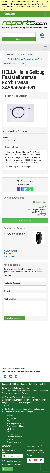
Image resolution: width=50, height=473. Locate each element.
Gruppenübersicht (14, 437)
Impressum (9, 256)
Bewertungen (10, 251)
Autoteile (20, 55)
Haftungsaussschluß (15, 424)
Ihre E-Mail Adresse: (12, 283)
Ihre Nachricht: (10, 299)
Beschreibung (11, 147)
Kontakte (8, 253)
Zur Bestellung (25, 221)
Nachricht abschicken (14, 318)
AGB (3, 412)
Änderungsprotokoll (15, 442)
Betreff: (7, 291)
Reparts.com (8, 13)
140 (42, 446)
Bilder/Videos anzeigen (16, 96)
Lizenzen (11, 429)
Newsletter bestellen (11, 461)
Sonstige (30, 55)
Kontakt (10, 416)
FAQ (8, 431)
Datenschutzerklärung (21, 412)
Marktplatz (8, 55)
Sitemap (10, 439)
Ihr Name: (8, 276)
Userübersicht (13, 434)
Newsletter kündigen (11, 464)
